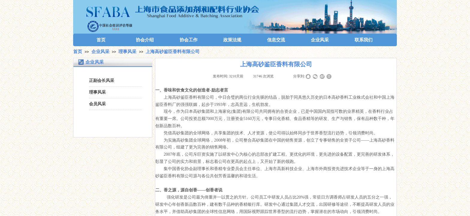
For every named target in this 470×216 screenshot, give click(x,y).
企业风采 (320, 40)
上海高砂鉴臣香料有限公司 (173, 51)
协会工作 (189, 40)
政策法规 (232, 40)
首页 (101, 40)
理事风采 (127, 51)
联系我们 (364, 40)
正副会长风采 (101, 80)
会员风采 (97, 104)
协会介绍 (145, 40)
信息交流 (276, 40)
